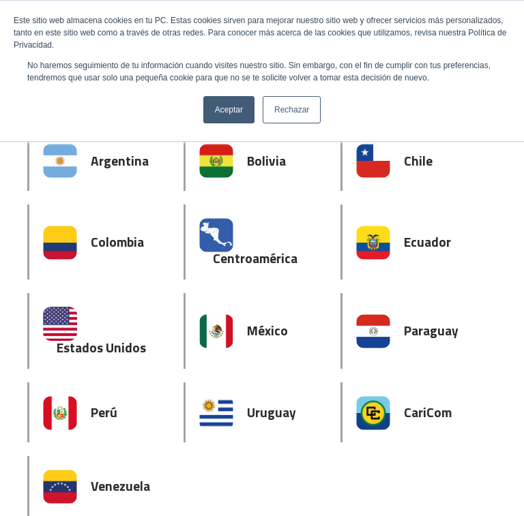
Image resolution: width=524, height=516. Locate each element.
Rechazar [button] (291, 110)
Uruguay (271, 412)
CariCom (428, 412)
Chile (418, 160)
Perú (104, 412)
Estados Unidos (101, 347)
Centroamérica (255, 258)
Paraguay (431, 330)
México (267, 330)
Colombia (117, 242)
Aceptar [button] (229, 110)
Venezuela (120, 486)
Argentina (120, 160)
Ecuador (427, 242)
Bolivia (266, 160)
